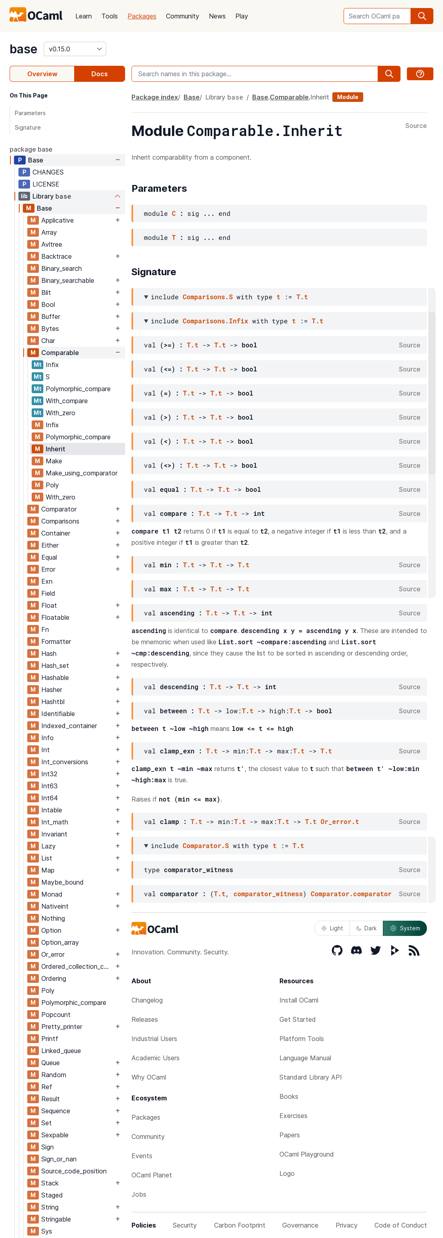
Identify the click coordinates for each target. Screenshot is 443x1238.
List (46, 858)
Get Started (297, 1019)
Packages (141, 16)
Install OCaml (298, 1000)
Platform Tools (301, 1039)
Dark (366, 928)
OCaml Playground (306, 1154)
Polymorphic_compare (78, 389)
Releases (144, 1019)
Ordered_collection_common (77, 966)
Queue (50, 1063)
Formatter (56, 641)
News (217, 16)
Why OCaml (148, 1077)
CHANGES (48, 172)
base (23, 49)
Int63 (49, 786)
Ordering (53, 978)
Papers (289, 1135)
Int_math (54, 822)
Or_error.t (340, 821)
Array (49, 232)
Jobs (138, 1194)
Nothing (53, 918)
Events (141, 1156)
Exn (47, 581)
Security (185, 1225)
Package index (154, 97)
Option (51, 930)
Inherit (55, 449)
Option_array (60, 942)
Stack (50, 1183)
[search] (422, 16)
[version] (75, 49)
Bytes (50, 329)
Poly (52, 485)
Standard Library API (310, 1077)
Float (49, 605)
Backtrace (56, 256)
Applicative (57, 220)
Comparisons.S (208, 296)
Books (288, 1096)
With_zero (60, 413)
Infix (52, 365)
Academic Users (155, 1058)
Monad (52, 894)
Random (53, 1075)
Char (48, 341)
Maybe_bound (62, 882)
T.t (302, 296)
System (405, 928)
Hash (49, 653)
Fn (45, 629)
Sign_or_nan (59, 1159)
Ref (46, 1087)
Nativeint (55, 906)
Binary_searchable (67, 280)
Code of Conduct (400, 1225)
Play (241, 16)
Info (47, 738)
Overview (42, 74)
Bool (48, 304)
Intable (51, 810)
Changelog (147, 1000)
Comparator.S (206, 845)
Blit (46, 292)
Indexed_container (69, 726)
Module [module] (347, 96)
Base (35, 160)
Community (182, 16)
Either (50, 545)
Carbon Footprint (239, 1225)
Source (416, 126)
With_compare (67, 401)
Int (45, 750)
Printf (49, 1039)
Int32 (49, 774)
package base (31, 149)
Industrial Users (154, 1039)
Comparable (60, 353)
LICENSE (45, 184)
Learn (83, 16)
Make (54, 461)
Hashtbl (53, 702)
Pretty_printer (61, 1027)
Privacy (347, 1225)
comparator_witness (268, 893)
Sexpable (55, 1135)
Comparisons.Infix (215, 321)
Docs (99, 74)
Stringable (56, 1219)
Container (55, 533)
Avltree (51, 244)
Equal (49, 557)
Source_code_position (74, 1171)
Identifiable (58, 714)
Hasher (51, 690)
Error (48, 569)
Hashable (55, 678)
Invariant (54, 834)
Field (48, 593)
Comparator (59, 509)
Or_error (53, 954)
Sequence (55, 1111)
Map (48, 870)
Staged (52, 1195)
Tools (109, 16)
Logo (287, 1173)
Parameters (30, 113)
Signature (28, 127)
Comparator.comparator (351, 893)
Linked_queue (61, 1051)
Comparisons (60, 521)
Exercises (293, 1116)
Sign (47, 1147)
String (50, 1207)
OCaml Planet (151, 1175)
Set (46, 1123)
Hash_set (55, 666)
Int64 (49, 798)
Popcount (56, 1015)
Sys (46, 1231)
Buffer (50, 317)
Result (50, 1099)
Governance (300, 1225)
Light (332, 928)
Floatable (55, 617)
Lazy (48, 846)
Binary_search (61, 268)
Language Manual (305, 1058)
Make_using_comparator (81, 473)
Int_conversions (64, 762)
